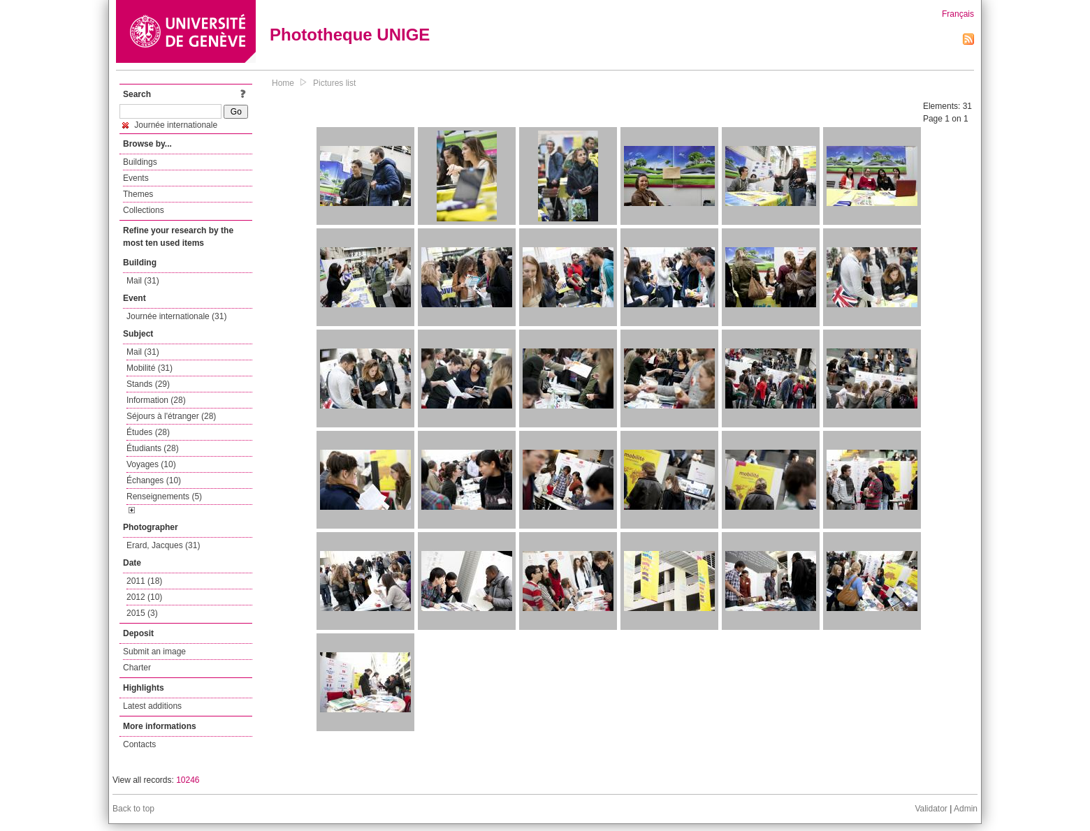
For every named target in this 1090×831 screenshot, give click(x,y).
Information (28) (156, 400)
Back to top (133, 809)
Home (283, 83)
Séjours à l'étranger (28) (171, 416)
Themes (138, 194)
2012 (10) (144, 597)
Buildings (140, 162)
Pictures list (334, 83)
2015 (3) (142, 613)
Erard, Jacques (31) (163, 545)
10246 (187, 780)
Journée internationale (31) (176, 316)
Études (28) (148, 432)
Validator (931, 809)
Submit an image (154, 651)
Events (136, 178)
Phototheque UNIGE (350, 34)
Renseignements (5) (164, 496)
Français (958, 14)
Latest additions (152, 706)
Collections (143, 210)
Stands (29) (148, 384)
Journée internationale (169, 125)
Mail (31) (142, 281)
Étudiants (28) (152, 448)
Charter (137, 667)
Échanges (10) (153, 480)
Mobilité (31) (149, 368)
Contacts (139, 744)
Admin (966, 809)
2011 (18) (144, 581)
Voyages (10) (151, 464)
